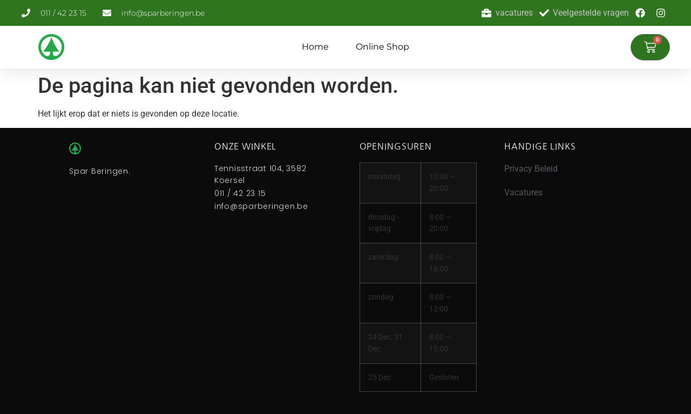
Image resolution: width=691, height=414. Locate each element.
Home (315, 47)
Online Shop (382, 47)
